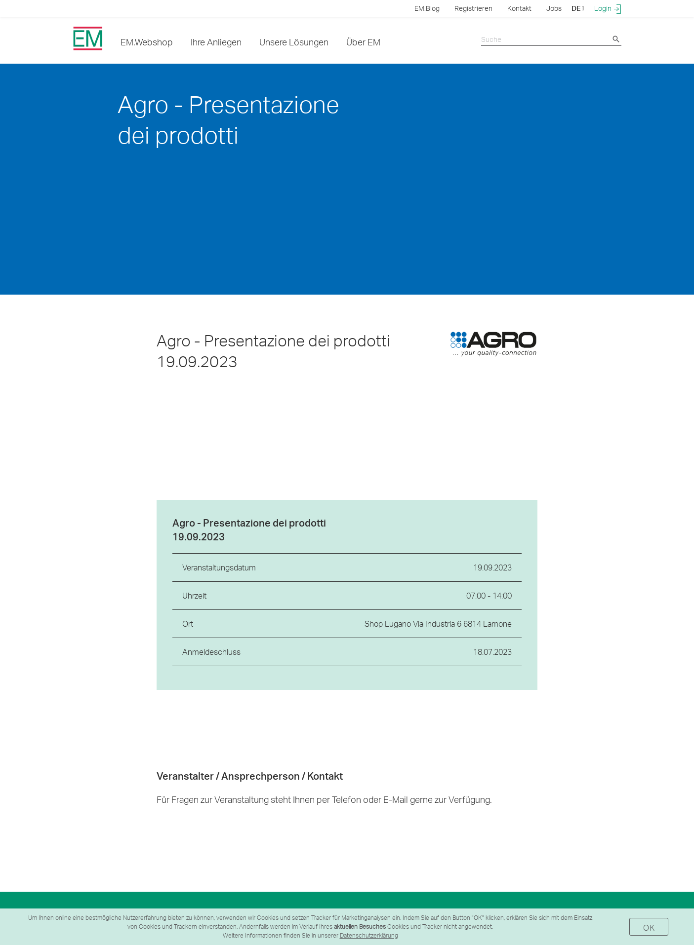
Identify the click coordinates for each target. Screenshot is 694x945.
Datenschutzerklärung (369, 935)
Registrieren (473, 8)
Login (607, 8)
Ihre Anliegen (216, 41)
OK (648, 927)
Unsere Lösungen (293, 41)
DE (578, 8)
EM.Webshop (147, 41)
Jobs (554, 8)
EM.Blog (427, 8)
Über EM (363, 41)
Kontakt (519, 8)
